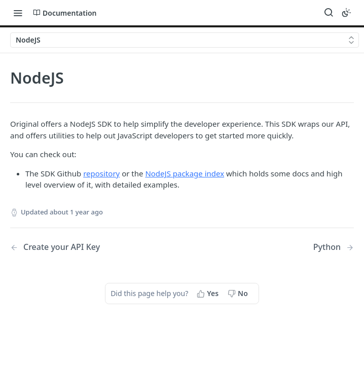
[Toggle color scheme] (346, 12)
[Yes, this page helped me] (208, 293)
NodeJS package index (184, 173)
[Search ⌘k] (328, 12)
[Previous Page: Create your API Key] (84, 247)
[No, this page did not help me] (238, 293)
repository (101, 173)
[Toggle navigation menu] (17, 12)
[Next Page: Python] (333, 247)
